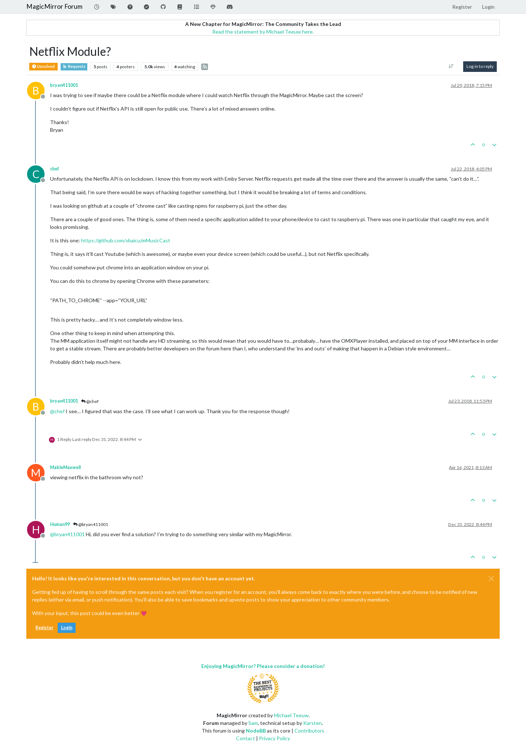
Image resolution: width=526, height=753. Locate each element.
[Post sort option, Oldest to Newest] (451, 66)
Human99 (60, 524)
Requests (73, 66)
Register (44, 627)
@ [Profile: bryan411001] (67, 534)
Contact (245, 738)
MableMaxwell (65, 467)
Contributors (309, 730)
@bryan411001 (90, 524)
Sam (253, 723)
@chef (90, 401)
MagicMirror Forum (54, 6)
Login (66, 627)
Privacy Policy (274, 738)
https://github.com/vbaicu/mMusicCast (125, 240)
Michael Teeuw (291, 715)
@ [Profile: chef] (57, 411)
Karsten (312, 723)
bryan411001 (64, 85)
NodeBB (256, 730)
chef (54, 169)
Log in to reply (479, 66)
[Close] (491, 578)
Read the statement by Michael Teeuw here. (263, 31)
